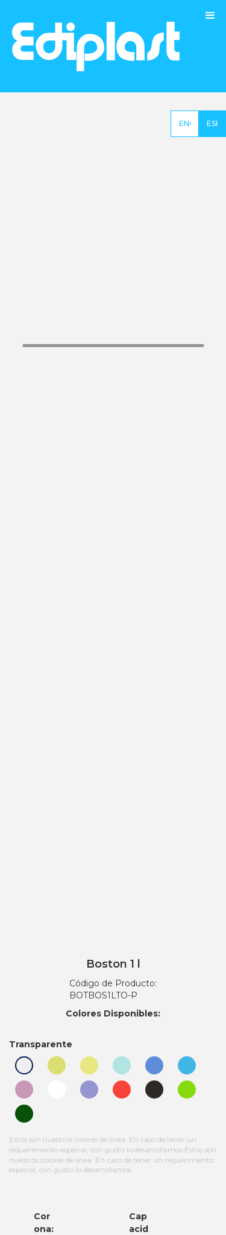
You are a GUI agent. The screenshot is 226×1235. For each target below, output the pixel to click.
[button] (210, 46)
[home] (90, 46)
